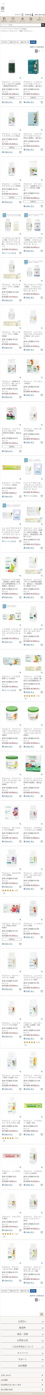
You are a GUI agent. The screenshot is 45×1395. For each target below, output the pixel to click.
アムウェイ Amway (20, 29)
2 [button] (39, 51)
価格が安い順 (14, 42)
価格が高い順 (24, 42)
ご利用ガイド (39, 19)
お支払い (22, 1321)
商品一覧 (4, 19)
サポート (22, 1359)
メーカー (9, 29)
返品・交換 (22, 1334)
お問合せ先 (22, 1340)
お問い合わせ (6, 1375)
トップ (3, 29)
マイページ (23, 19)
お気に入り (13, 19)
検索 (43, 25)
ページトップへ (42, 1314)
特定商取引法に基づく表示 (11, 1385)
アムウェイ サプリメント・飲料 (12, 31)
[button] (42, 51)
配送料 (22, 1327)
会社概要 (22, 1365)
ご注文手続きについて (22, 1346)
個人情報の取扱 (7, 1389)
